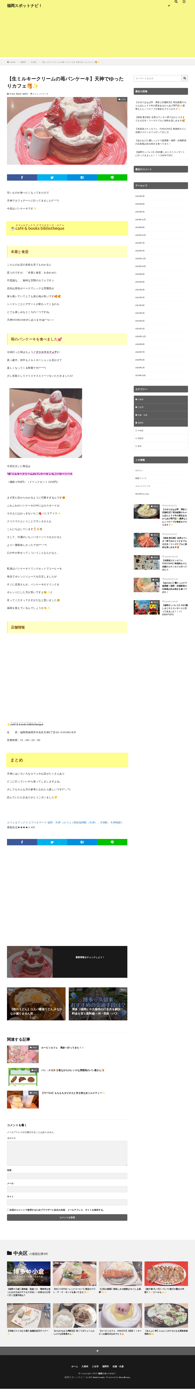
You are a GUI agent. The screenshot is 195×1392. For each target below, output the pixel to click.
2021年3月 (140, 320)
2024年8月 (140, 229)
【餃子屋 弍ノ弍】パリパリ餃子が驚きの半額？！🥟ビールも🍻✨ (166, 1291)
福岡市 (23, 62)
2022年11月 (141, 262)
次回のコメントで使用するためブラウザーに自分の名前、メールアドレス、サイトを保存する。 (57, 1210)
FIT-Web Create (96, 1380)
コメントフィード (144, 502)
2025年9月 (140, 196)
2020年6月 (140, 370)
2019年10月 (141, 386)
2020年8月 (140, 353)
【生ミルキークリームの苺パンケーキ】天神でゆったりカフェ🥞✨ (70, 62)
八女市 (141, 419)
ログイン (139, 485)
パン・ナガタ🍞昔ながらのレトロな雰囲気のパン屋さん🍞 (79, 1070)
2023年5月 (140, 254)
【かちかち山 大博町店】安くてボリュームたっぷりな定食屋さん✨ (74, 1334)
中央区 (34, 62)
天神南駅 (115, 822)
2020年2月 (140, 378)
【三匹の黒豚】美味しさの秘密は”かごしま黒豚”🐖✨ (119, 1291)
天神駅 (104, 822)
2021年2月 (140, 328)
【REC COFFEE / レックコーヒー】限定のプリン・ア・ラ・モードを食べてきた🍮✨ (74, 1293)
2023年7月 (140, 246)
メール (10, 1183)
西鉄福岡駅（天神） (85, 822)
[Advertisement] (97, 35)
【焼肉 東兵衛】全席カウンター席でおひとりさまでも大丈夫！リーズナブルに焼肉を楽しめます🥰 (160, 119)
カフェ (35, 94)
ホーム (72, 1369)
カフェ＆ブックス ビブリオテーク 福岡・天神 (34, 822)
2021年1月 (140, 337)
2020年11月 (141, 345)
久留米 (141, 411)
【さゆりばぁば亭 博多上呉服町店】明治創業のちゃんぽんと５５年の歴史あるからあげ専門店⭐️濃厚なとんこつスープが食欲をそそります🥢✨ (160, 105)
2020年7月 (140, 361)
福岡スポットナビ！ (24, 5)
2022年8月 (140, 279)
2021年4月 (140, 312)
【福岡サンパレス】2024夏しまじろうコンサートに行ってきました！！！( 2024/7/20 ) (160, 154)
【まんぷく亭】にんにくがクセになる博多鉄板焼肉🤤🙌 (166, 1334)
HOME (13, 62)
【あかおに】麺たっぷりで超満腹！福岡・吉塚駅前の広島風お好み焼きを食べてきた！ (160, 142)
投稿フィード (142, 493)
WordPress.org (142, 510)
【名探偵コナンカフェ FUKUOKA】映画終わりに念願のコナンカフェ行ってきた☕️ (160, 130)
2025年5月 (140, 213)
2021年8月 (140, 287)
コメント (11, 1138)
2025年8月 (140, 204)
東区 (35, 1070)
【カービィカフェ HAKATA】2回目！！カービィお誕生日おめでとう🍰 (119, 1334)
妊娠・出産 (143, 427)
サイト (10, 1196)
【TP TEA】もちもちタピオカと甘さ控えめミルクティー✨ (79, 1092)
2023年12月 (141, 237)
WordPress (125, 1380)
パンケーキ (43, 94)
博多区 (19, 94)
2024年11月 (141, 221)
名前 (9, 1170)
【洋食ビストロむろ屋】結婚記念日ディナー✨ (28, 1334)
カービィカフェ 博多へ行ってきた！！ (67, 1047)
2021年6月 (140, 295)
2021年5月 (140, 304)
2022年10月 (141, 271)
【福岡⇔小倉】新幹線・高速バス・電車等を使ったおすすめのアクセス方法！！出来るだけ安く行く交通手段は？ (28, 1293)
